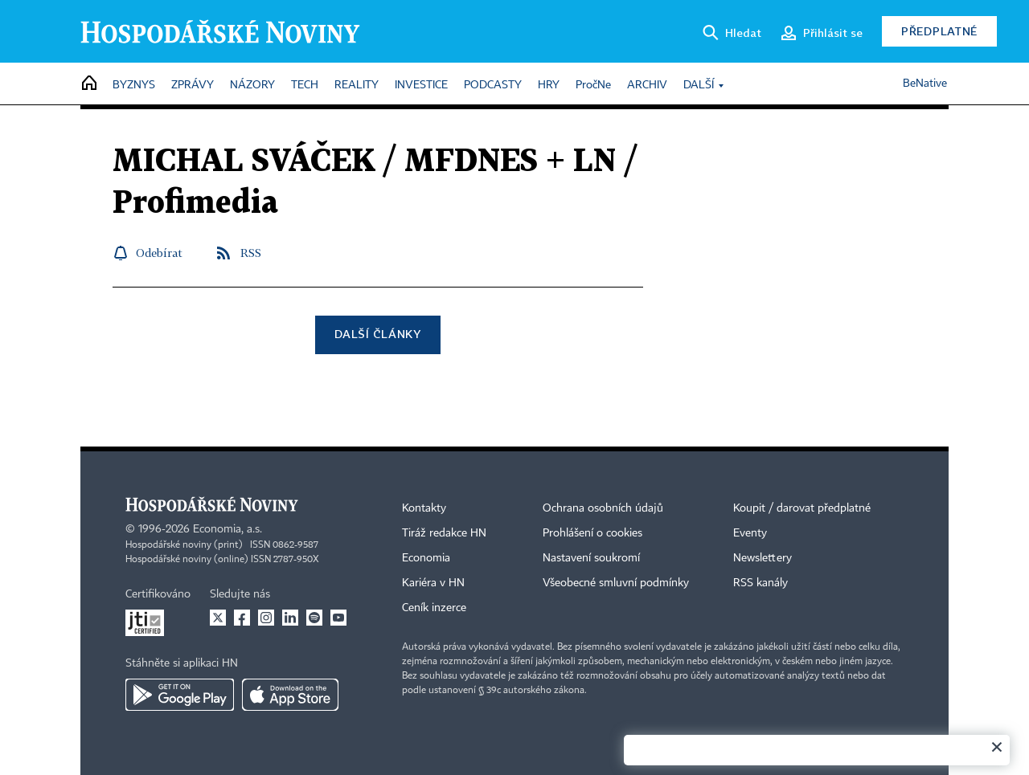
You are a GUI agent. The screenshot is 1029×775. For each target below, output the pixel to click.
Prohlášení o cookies (592, 533)
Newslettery (762, 558)
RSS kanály (760, 583)
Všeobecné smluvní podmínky (616, 583)
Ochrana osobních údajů (603, 508)
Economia (426, 558)
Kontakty (424, 508)
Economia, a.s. (227, 529)
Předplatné (939, 31)
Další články (377, 334)
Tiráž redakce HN (444, 533)
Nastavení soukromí (591, 558)
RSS (250, 252)
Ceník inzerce (434, 608)
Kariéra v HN (433, 583)
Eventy (750, 533)
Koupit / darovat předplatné (802, 508)
